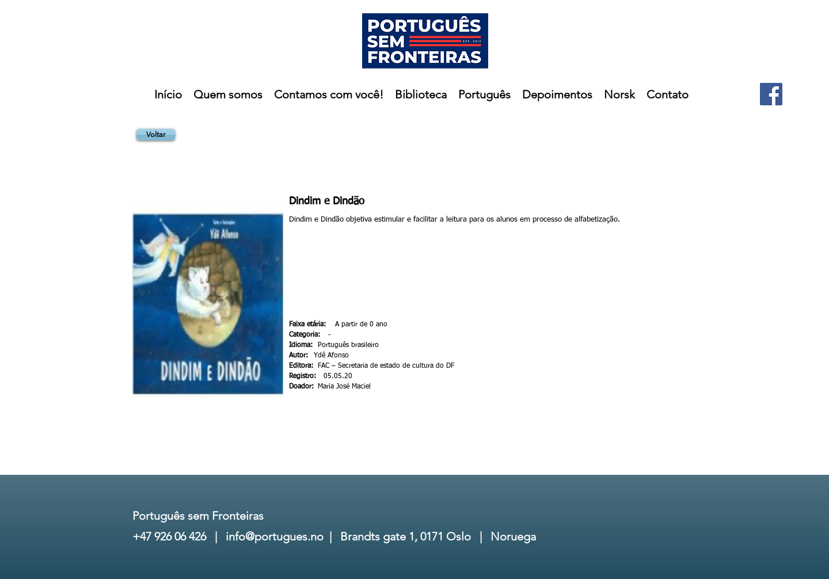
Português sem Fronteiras (198, 516)
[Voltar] (155, 134)
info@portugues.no (275, 536)
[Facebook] (771, 94)
